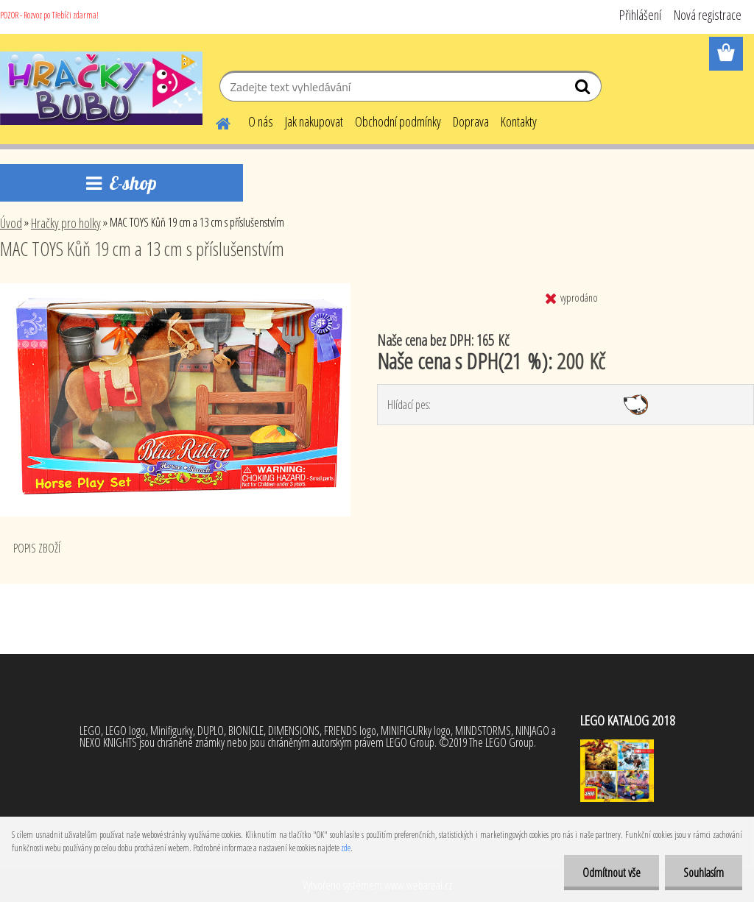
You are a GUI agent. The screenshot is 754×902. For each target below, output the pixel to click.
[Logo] (101, 88)
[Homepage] (214, 121)
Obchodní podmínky (398, 121)
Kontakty (519, 121)
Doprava (471, 121)
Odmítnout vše (611, 872)
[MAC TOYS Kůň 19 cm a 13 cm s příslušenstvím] (175, 289)
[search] (584, 90)
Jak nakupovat (314, 121)
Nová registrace (707, 15)
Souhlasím (703, 872)
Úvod (11, 223)
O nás (260, 121)
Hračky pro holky (66, 223)
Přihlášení (640, 15)
